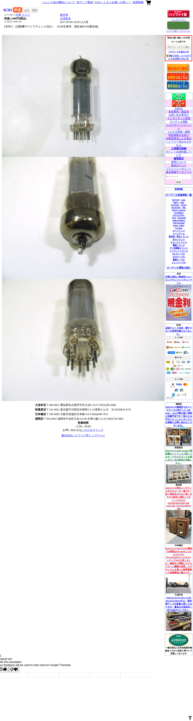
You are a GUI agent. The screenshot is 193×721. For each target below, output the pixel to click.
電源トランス (179, 245)
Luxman (178, 228)
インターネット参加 (178, 118)
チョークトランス (179, 242)
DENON (175, 200)
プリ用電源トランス (179, 248)
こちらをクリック (92, 430)
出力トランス (179, 239)
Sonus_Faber (178, 225)
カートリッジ (179, 231)
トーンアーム (179, 233)
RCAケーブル (178, 254)
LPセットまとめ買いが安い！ (113, 2)
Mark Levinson (178, 210)
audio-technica (178, 220)
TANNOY (175, 205)
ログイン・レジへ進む (178, 47)
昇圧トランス (182, 236)
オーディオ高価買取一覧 (179, 195)
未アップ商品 (85, 2)
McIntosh (181, 218)
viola (183, 200)
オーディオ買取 (179, 121)
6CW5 (8, 10)
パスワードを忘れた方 (178, 52)
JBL (184, 207)
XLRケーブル (178, 257)
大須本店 (65, 18)
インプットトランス (179, 251)
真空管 (64, 14)
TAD (174, 218)
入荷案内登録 (178, 148)
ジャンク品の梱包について (58, 2)
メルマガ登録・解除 (178, 131)
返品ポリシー (178, 165)
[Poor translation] (13, 669)
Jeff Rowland (178, 223)
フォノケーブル (179, 262)
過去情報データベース (178, 172)
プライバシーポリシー (178, 168)
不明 (23, 14)
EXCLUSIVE (179, 215)
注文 (26, 10)
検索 (178, 182)
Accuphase (178, 213)
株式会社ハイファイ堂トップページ (83, 435)
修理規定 (179, 158)
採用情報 (138, 2)
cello (182, 202)
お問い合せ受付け (178, 115)
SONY (184, 205)
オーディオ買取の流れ (179, 267)
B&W (176, 202)
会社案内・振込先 (178, 111)
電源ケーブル (179, 260)
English (179, 108)
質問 (34, 10)
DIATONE (176, 207)
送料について (178, 162)
